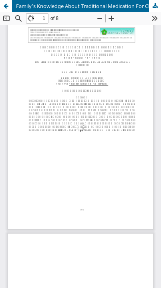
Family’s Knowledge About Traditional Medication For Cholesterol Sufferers (88, 6)
